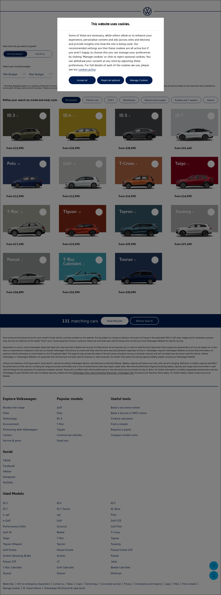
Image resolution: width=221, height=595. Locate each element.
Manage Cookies (139, 80)
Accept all (82, 80)
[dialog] (110, 297)
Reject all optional (110, 80)
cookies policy (87, 69)
